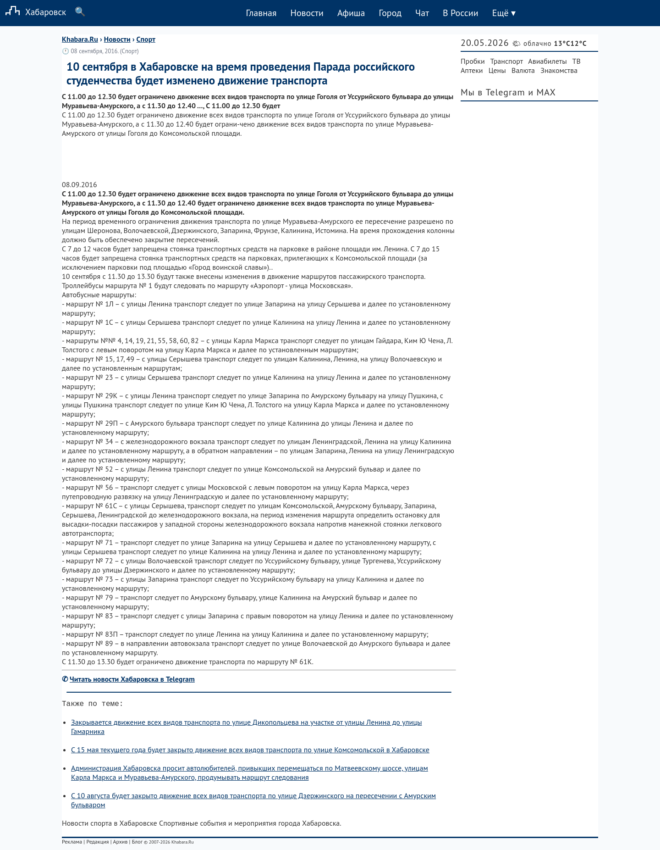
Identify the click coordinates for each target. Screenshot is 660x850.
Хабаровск (33, 11)
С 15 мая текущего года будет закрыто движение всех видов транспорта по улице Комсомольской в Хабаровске (250, 751)
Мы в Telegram (493, 92)
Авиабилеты (547, 61)
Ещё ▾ (504, 13)
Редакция (97, 843)
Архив (120, 843)
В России (460, 13)
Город (390, 13)
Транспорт (506, 61)
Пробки (473, 61)
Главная (261, 13)
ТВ (576, 61)
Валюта (523, 70)
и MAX (542, 92)
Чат (422, 13)
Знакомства (559, 70)
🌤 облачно (549, 43)
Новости (306, 13)
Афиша (351, 13)
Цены (497, 70)
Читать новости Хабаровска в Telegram (132, 678)
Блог (137, 843)
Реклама (72, 843)
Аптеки (472, 70)
